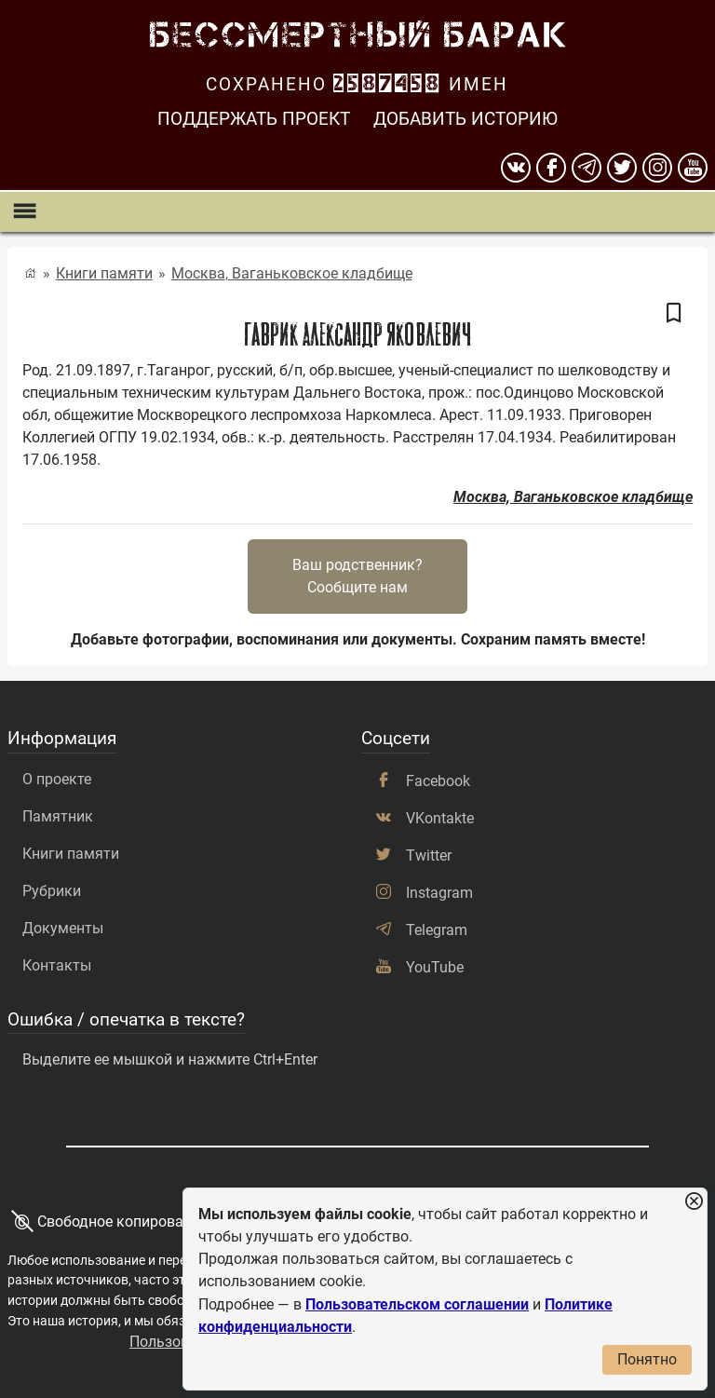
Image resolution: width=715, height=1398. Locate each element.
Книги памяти (104, 273)
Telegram (436, 930)
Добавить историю (465, 118)
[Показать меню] (23, 212)
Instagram (439, 893)
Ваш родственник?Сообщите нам (357, 576)
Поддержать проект (253, 118)
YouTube (435, 967)
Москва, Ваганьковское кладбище (291, 273)
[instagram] (657, 168)
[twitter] (622, 168)
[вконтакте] (516, 168)
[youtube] (693, 168)
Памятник (57, 816)
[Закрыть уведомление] (693, 1202)
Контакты (56, 965)
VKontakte (440, 818)
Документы (62, 928)
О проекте (56, 779)
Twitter (429, 855)
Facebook (438, 781)
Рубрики (51, 891)
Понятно (647, 1359)
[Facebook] (551, 168)
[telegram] (586, 168)
